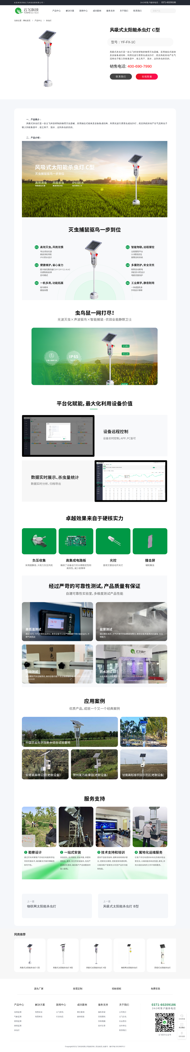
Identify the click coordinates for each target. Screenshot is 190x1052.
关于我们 (124, 11)
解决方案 (70, 11)
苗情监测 (17, 1021)
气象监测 (17, 1017)
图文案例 (80, 1012)
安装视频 (101, 1021)
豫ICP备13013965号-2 (117, 1046)
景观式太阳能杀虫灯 (162, 968)
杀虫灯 (48, 20)
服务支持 (110, 11)
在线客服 (147, 76)
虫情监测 (17, 1012)
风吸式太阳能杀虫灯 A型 (96, 968)
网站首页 (26, 20)
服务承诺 (101, 1012)
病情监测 (17, 1026)
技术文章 (101, 1026)
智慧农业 (38, 1012)
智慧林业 (38, 1017)
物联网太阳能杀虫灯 (129, 968)
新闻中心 (83, 11)
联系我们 (137, 11)
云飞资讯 (59, 1012)
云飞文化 (122, 1017)
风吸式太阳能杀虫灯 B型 (63, 968)
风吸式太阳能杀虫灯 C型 (30, 968)
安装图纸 (101, 1017)
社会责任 (122, 1021)
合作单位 (122, 1026)
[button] (181, 1025)
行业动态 (59, 1017)
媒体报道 (80, 1017)
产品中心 (56, 11)
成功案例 (97, 11)
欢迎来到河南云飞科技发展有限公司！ (29, 3)
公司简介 (122, 1012)
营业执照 (99, 1046)
